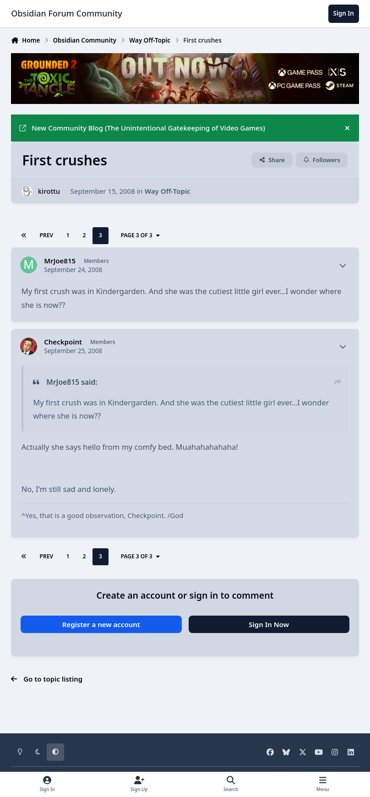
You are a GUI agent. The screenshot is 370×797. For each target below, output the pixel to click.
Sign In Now (269, 624)
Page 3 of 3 (141, 235)
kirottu (49, 191)
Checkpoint (63, 342)
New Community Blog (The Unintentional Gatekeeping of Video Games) (142, 127)
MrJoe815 (60, 261)
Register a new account (101, 624)
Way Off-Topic (167, 191)
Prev (46, 235)
